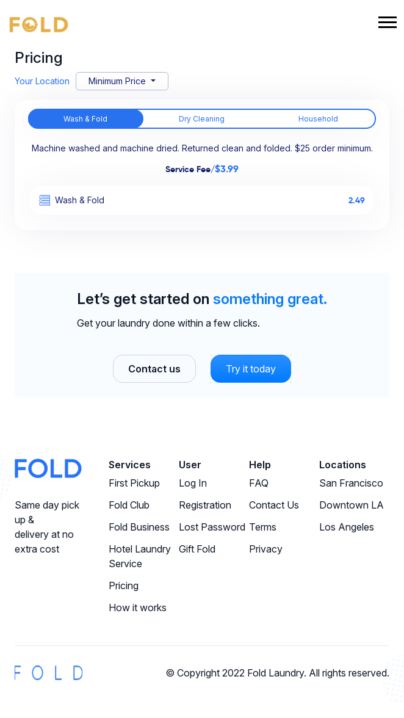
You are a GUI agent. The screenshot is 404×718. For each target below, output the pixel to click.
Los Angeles (346, 527)
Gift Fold (197, 549)
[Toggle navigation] (387, 23)
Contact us (154, 369)
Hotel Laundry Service (140, 556)
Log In (193, 483)
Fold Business (139, 527)
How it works (138, 607)
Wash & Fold (85, 118)
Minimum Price (118, 81)
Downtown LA (351, 505)
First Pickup (134, 483)
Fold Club (129, 505)
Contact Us (274, 505)
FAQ (259, 483)
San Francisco (351, 483)
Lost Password (212, 527)
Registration (205, 505)
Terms (262, 527)
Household (318, 118)
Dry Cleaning (202, 118)
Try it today (251, 369)
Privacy (266, 549)
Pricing (124, 585)
